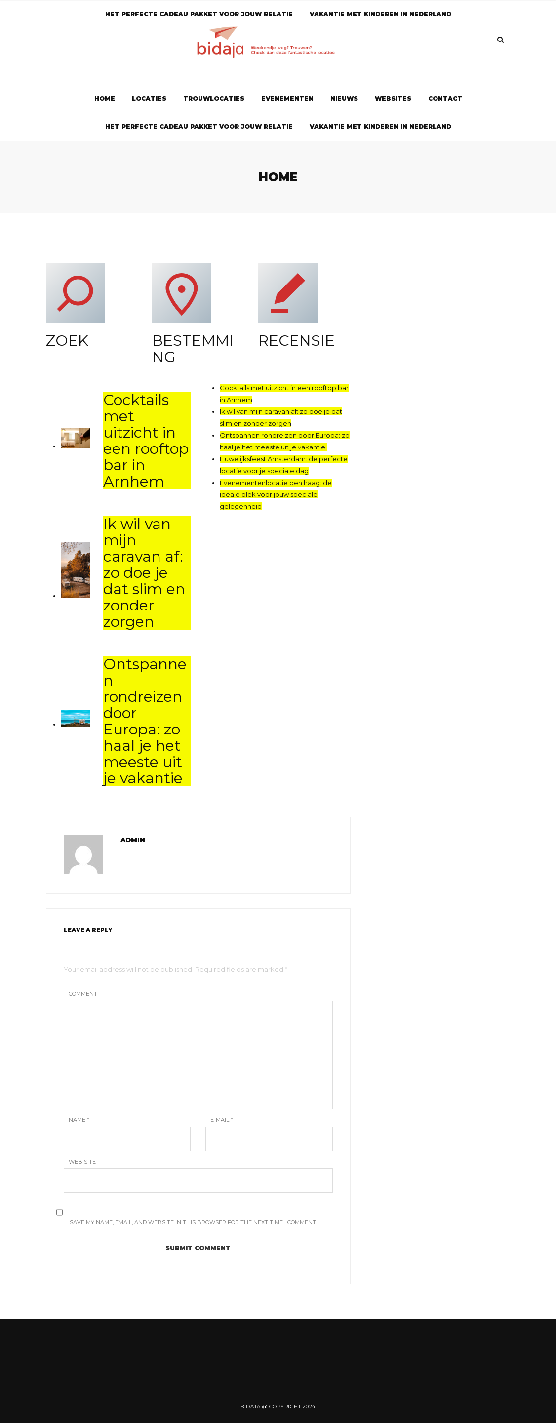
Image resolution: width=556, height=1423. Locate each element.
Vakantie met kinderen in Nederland (380, 126)
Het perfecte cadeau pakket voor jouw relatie (199, 126)
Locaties (149, 98)
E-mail (221, 1119)
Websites (393, 98)
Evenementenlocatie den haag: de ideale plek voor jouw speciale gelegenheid (276, 494)
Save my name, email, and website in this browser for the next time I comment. (193, 1222)
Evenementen (287, 98)
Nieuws (344, 98)
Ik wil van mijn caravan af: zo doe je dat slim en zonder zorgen (144, 573)
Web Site (82, 1161)
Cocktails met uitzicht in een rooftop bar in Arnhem (146, 440)
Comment (83, 993)
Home (104, 98)
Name (79, 1119)
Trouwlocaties (213, 98)
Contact (445, 98)
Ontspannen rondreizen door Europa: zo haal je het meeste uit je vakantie (145, 721)
